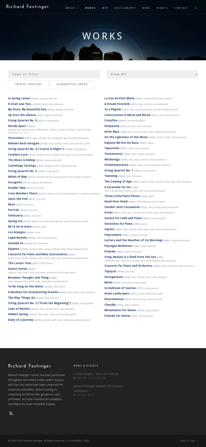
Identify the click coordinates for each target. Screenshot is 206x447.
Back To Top (189, 440)
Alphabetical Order (72, 84)
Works (90, 8)
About (70, 8)
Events (162, 8)
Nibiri (87, 440)
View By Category (28, 84)
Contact (181, 8)
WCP (105, 8)
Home (96, 52)
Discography (125, 8)
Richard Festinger (27, 7)
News (146, 8)
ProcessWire (74, 440)
